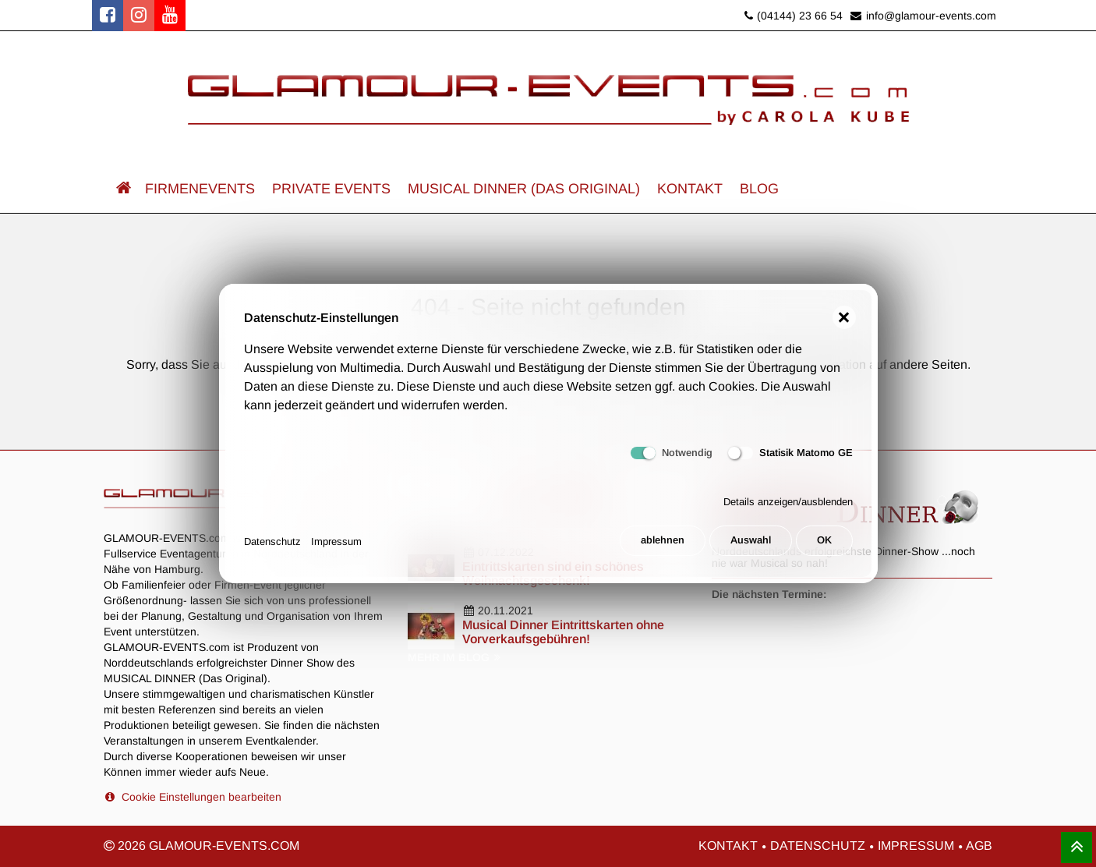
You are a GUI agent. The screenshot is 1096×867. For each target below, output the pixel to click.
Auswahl (749, 541)
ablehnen (660, 541)
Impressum (336, 541)
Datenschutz (272, 541)
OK (824, 541)
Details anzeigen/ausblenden (788, 503)
